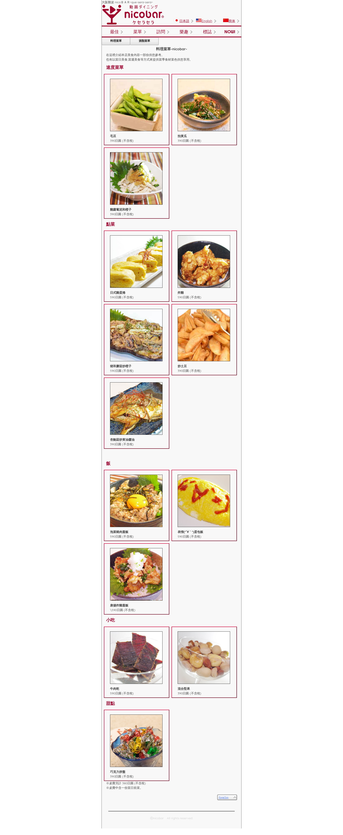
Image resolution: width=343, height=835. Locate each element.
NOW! (229, 31)
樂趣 (184, 31)
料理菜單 (116, 40)
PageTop (223, 797)
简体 (229, 21)
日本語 (181, 21)
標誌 (207, 31)
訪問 (160, 31)
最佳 (114, 31)
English (204, 21)
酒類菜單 (144, 40)
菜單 (137, 31)
